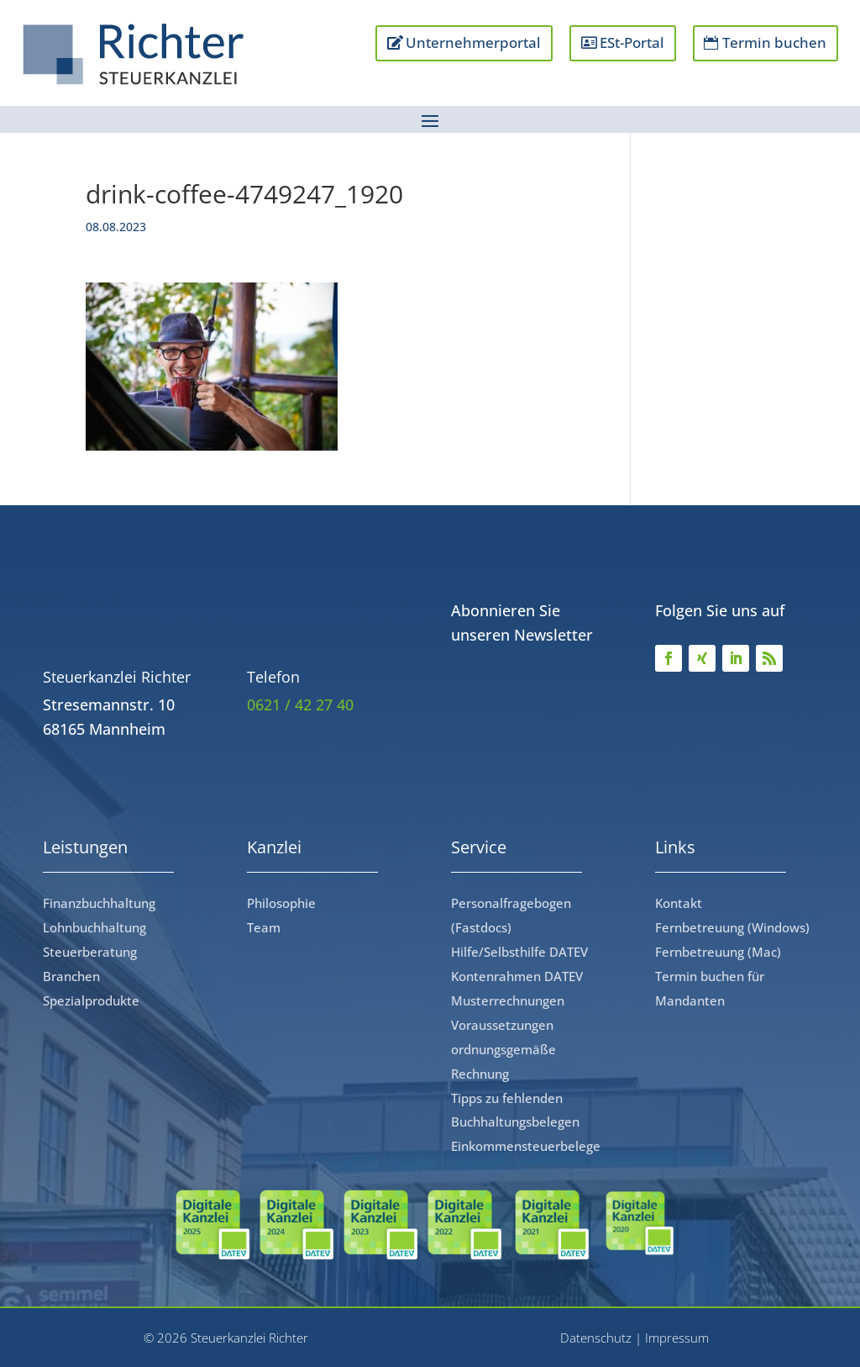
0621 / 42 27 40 (300, 704)
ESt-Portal (632, 42)
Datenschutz (596, 1337)
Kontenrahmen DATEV (517, 976)
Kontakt (678, 903)
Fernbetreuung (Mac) (718, 951)
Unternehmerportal (473, 42)
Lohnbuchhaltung (94, 927)
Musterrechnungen (507, 1000)
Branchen (71, 976)
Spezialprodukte (91, 1000)
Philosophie (281, 903)
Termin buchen (774, 42)
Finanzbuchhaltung (99, 903)
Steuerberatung (90, 951)
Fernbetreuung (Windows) (732, 927)
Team (264, 927)
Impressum (677, 1337)
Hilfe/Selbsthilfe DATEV (519, 951)
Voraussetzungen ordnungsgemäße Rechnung (503, 1049)
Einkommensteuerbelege (525, 1145)
